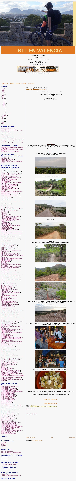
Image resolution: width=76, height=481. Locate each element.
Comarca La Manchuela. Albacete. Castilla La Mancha (11, 405)
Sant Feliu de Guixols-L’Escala (6, 340)
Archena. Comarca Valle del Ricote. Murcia (9, 179)
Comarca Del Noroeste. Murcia (6, 397)
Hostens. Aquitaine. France (6, 260)
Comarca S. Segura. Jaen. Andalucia (7, 421)
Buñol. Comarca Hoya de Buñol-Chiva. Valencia (9, 193)
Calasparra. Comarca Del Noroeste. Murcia (9, 195)
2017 (3, 119)
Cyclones (42, 406)
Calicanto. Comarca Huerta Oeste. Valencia (9, 198)
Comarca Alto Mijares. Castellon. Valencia (8, 388)
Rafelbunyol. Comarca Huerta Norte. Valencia (9, 323)
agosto (4, 106)
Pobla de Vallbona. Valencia (6, 311)
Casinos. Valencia (4, 211)
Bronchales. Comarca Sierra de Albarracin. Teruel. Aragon (11, 191)
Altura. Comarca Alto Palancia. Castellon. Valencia (10, 177)
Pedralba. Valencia (4, 303)
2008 (3, 92)
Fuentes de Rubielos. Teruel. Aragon (7, 241)
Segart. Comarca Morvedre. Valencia (7, 346)
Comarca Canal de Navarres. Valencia (8, 394)
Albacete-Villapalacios (5, 169)
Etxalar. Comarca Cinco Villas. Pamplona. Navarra (10, 235)
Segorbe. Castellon (4, 347)
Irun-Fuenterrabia (4, 263)
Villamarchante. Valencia (5, 374)
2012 (3, 97)
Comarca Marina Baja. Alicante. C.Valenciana (9, 413)
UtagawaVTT (3, 442)
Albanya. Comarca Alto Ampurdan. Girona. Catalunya (10, 173)
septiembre (5, 107)
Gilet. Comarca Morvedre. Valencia (7, 248)
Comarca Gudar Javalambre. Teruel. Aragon (9, 398)
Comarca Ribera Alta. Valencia (6, 420)
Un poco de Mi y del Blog (21, 83)
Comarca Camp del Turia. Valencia (7, 393)
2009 (3, 94)
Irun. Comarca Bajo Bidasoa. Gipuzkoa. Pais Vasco (10, 264)
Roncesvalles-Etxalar (5, 328)
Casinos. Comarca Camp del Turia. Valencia (9, 210)
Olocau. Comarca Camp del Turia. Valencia (9, 298)
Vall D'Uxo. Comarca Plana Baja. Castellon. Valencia (10, 370)
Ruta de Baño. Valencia (5, 160)
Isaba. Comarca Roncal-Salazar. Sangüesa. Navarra (10, 266)
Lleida (2, 280)
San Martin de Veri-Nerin (5, 336)
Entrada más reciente (30, 437)
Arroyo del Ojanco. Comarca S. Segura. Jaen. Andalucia (11, 182)
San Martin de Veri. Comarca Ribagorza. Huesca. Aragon (11, 337)
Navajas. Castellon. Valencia (6, 291)
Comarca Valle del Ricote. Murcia (7, 429)
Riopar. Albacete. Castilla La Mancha (7, 139)
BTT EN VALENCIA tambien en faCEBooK (8, 464)
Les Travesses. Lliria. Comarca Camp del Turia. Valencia (11, 274)
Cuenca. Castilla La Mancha (6, 223)
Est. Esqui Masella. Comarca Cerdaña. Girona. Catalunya (11, 233)
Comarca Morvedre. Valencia (6, 416)
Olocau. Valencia (4, 299)
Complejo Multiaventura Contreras (7, 220)
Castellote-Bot (3, 213)
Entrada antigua (72, 437)
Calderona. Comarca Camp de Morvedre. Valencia (10, 196)
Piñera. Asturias (4, 307)
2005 (3, 90)
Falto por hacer (3, 445)
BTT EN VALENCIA (40, 50)
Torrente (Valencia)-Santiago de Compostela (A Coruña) (11, 452)
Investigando (3, 262)
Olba (2, 296)
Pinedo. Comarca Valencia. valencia (7, 306)
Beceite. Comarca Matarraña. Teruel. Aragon (9, 185)
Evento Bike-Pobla (4, 157)
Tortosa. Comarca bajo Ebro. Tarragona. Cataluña (10, 359)
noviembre (5, 114)
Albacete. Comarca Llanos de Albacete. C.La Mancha (11, 171)
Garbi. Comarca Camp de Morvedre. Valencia (9, 244)
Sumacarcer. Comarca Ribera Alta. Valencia (9, 355)
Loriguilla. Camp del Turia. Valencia (7, 282)
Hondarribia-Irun (4, 257)
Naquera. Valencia (4, 290)
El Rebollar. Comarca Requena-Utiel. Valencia (9, 229)
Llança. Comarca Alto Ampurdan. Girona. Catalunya (10, 277)
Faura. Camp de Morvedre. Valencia (7, 236)
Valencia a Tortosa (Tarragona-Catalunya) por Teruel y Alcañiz (12, 142)
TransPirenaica (3, 141)
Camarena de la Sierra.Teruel (6, 202)
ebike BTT (3, 444)
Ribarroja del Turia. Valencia (6, 324)
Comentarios (4, 458)
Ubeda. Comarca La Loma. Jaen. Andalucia (9, 362)
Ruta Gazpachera (4, 158)
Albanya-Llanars (4, 172)
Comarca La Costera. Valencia (6, 402)
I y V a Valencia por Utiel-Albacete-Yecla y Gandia (10, 151)
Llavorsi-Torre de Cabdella (6, 278)
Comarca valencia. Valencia (6, 432)
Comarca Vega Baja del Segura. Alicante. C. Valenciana (11, 430)
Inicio (52, 437)
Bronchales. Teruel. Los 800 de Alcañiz (8, 132)
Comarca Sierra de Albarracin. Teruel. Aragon (9, 425)
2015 (3, 117)
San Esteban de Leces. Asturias (7, 335)
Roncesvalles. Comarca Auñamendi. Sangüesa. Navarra (11, 329)
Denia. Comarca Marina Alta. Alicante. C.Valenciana (10, 225)
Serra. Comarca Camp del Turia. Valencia (8, 350)
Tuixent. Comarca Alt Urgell (6, 361)
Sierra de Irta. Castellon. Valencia (7, 353)
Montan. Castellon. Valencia (6, 288)
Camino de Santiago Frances (6, 204)
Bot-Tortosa (3, 190)
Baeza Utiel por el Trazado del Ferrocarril (8, 129)
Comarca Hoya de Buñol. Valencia (7, 399)
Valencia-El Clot (4, 367)
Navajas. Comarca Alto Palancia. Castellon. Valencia (10, 292)
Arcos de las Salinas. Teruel (6, 180)
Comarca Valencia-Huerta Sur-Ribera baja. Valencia (10, 427)
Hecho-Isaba (3, 252)
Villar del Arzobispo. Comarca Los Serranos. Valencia (10, 377)
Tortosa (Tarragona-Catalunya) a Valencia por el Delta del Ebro (12, 140)
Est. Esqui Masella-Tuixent (6, 232)
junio (4, 104)
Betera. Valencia (4, 189)
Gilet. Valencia (3, 249)
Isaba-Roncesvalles (4, 265)
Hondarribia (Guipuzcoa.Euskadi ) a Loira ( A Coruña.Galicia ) (12, 255)
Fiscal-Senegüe (4, 237)
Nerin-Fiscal (3, 294)
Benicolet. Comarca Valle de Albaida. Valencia (9, 188)
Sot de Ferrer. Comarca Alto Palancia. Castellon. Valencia (11, 354)
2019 (3, 122)
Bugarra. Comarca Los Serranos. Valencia (8, 192)
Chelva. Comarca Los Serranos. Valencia (8, 217)
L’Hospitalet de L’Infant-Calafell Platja (8, 283)
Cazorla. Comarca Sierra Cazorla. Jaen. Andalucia (10, 216)
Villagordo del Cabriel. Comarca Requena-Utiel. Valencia (11, 373)
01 (4, 108)
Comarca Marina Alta (5, 411)
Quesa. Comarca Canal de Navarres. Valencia (9, 322)
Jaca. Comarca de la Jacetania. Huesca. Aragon (10, 267)
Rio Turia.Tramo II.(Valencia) (6, 325)
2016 (3, 118)
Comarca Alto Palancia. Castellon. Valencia (9, 389)
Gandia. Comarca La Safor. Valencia (7, 243)
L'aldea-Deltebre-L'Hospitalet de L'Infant (8, 268)
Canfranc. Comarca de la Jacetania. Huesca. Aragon (10, 206)
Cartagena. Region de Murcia (6, 207)
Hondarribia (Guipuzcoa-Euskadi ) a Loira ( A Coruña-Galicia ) (12, 138)
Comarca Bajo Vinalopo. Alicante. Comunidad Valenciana (11, 391)
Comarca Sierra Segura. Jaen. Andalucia (8, 424)
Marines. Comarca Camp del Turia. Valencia (9, 285)
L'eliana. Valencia (4, 269)
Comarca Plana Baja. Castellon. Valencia (8, 418)
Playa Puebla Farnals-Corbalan (6, 309)
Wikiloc (2, 443)
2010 (3, 95)
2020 (3, 123)
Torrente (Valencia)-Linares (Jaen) (7, 451)
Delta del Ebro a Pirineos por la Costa (8, 136)
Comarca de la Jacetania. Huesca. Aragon (8, 431)
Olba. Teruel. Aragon (4, 297)
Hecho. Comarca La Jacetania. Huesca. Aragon (9, 253)
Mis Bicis (12, 83)
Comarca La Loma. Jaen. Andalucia (7, 403)
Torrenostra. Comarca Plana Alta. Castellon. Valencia (10, 358)
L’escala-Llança (4, 284)
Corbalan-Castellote (4, 222)
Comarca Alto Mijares (5, 387)
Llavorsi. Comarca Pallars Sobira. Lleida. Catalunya (10, 279)
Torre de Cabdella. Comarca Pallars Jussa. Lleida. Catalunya (12, 356)
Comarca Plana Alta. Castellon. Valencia (8, 417)
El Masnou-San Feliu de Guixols (7, 228)
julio (4, 105)
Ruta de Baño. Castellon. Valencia (7, 159)
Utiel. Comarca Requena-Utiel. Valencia (8, 364)
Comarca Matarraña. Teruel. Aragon (7, 414)
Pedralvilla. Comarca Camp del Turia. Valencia (9, 304)
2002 (3, 88)
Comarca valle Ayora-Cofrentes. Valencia (8, 433)
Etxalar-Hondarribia (4, 234)
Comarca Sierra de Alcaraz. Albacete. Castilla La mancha (11, 426)
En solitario (3, 230)
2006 (3, 91)
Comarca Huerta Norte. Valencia (35, 406)
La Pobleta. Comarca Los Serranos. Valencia (9, 272)
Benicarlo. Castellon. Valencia (6, 186)
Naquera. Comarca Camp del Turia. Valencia (9, 289)
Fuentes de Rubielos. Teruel (6, 240)
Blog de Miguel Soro (4, 474)
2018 (3, 121)
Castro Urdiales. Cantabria (6, 214)
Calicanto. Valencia (4, 199)
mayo (4, 103)
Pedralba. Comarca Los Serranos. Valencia (9, 302)
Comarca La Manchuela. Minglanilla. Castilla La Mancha (11, 406)
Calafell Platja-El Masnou (5, 194)
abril (4, 102)
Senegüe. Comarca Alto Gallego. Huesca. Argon (10, 349)
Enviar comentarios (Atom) (37, 440)
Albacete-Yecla (3, 170)
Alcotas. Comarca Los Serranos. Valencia (8, 176)
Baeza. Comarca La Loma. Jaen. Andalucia (9, 184)
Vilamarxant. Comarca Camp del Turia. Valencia (9, 372)
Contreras (3, 221)
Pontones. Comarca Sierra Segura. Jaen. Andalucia (10, 312)
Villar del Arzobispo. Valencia (6, 378)
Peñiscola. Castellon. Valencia (6, 305)
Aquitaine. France (4, 178)
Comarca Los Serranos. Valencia (7, 409)
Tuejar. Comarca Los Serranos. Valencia (8, 360)
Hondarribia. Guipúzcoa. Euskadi (7, 259)
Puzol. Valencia (4, 320)
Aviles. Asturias (3, 183)
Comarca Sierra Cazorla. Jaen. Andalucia (8, 423)
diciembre (5, 115)
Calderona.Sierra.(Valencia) (6, 197)
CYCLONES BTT (31, 83)
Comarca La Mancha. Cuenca (6, 404)
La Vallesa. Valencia (4, 273)
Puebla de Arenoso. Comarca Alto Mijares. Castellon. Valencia (12, 317)
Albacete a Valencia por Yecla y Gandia (8, 128)
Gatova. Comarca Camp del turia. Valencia (9, 245)
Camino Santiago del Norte (6, 203)
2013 (3, 98)
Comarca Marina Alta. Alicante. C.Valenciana (9, 412)
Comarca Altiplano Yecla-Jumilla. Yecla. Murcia (9, 386)
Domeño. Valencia (4, 226)
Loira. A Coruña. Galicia (5, 281)
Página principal (5, 83)
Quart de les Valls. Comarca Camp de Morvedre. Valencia (11, 321)
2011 (3, 96)
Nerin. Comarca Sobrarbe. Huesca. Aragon (9, 295)
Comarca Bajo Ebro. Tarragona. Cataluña (8, 390)
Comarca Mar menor (4, 410)
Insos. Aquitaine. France (5, 261)
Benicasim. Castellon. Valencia (6, 187)
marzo (4, 101)
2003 (3, 89)
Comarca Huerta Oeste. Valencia (7, 401)
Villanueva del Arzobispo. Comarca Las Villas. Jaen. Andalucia (12, 375)
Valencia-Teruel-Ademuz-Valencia (7, 368)
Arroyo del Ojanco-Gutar (5, 181)
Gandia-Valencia (4, 242)
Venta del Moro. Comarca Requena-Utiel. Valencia (10, 371)
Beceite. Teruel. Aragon (5, 131)
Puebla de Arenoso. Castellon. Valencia (8, 316)
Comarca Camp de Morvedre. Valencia (8, 392)
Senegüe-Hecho (4, 348)
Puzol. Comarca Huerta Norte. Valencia (50, 406)
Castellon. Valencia (4, 212)
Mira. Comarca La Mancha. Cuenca (7, 287)
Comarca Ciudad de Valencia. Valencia (8, 396)
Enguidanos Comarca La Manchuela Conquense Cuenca (11, 231)
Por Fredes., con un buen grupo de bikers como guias (11, 475)
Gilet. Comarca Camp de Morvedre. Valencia (9, 247)
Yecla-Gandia (3, 380)
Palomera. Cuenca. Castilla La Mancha (8, 301)
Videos (2, 446)
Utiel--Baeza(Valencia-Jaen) (6, 363)
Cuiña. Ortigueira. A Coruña (6, 224)
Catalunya (3, 215)
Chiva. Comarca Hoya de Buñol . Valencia (8, 218)
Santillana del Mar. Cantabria (6, 345)
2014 (3, 116)
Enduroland (3, 137)
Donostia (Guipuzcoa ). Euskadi (7, 227)
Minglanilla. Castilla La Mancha (6, 286)
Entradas (4, 457)
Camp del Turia (3, 205)
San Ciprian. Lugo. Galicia (6, 334)
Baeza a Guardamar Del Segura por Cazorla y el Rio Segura (12, 130)
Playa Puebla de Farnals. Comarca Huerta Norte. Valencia (11, 310)
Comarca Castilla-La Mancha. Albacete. (8, 395)
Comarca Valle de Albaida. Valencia (7, 428)
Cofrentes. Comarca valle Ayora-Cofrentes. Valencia (10, 219)
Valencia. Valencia (4, 369)
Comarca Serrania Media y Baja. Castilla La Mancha (10, 422)
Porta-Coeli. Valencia (5, 315)
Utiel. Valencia (3, 365)
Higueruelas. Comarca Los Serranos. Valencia (9, 254)
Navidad (2, 293)
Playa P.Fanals (3, 308)
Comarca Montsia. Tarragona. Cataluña (8, 415)
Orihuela (2, 300)
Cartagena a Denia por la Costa (7, 133)
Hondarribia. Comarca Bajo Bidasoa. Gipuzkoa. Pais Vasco (12, 258)
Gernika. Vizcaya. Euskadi (6, 246)
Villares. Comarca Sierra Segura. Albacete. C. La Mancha (11, 379)
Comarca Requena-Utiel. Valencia (7, 419)
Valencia (2, 366)
